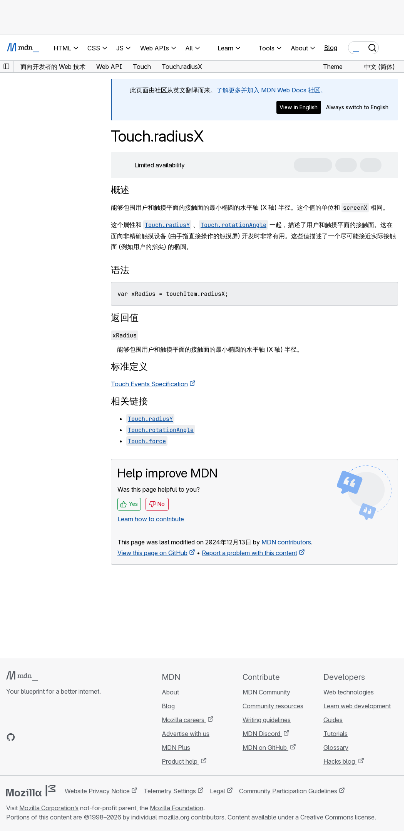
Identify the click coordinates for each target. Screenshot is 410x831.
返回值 (125, 317)
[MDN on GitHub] (10, 737)
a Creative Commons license (335, 817)
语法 (120, 269)
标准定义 (129, 366)
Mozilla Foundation (176, 808)
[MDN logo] (22, 676)
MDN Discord (262, 734)
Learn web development (357, 706)
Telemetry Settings (170, 791)
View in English (298, 107)
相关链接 (129, 401)
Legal (217, 791)
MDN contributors (286, 542)
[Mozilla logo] (30, 790)
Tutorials (335, 734)
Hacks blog (339, 761)
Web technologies (348, 692)
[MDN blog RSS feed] (66, 737)
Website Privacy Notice (97, 791)
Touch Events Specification (149, 384)
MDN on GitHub (265, 747)
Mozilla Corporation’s (49, 808)
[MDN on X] (38, 737)
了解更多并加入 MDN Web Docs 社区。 (271, 90)
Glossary (335, 747)
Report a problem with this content (249, 553)
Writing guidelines (267, 720)
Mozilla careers (184, 720)
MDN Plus (176, 747)
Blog (330, 48)
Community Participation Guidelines (288, 791)
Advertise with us (185, 734)
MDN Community (266, 692)
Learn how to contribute (150, 519)
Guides (333, 720)
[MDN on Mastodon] (52, 737)
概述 (120, 189)
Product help (180, 761)
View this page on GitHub (152, 553)
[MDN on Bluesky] (24, 737)
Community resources (273, 706)
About (170, 692)
